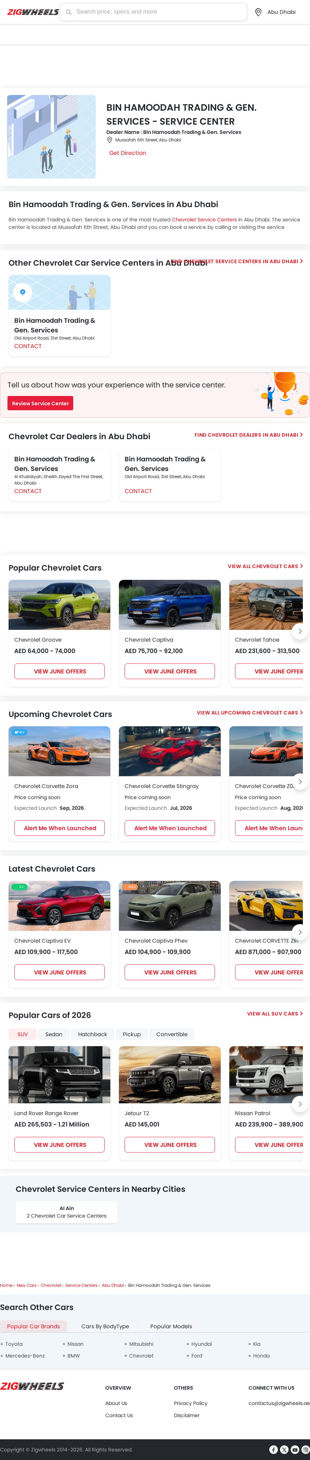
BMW (74, 1355)
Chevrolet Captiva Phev (156, 940)
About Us (116, 1403)
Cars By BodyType (105, 1326)
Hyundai (201, 1344)
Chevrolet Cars (275, 566)
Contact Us (119, 1415)
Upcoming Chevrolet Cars (260, 712)
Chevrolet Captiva (149, 639)
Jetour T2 (137, 1113)
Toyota (13, 1344)
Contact (28, 346)
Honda (261, 1355)
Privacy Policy (191, 1403)
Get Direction (127, 153)
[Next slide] (300, 631)
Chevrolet (51, 1285)
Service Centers (81, 1285)
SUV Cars (285, 1013)
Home (6, 1285)
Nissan (76, 1344)
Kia (256, 1344)
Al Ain (67, 1208)
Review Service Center (40, 403)
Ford (196, 1355)
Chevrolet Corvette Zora (46, 786)
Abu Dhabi (113, 1285)
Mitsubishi (141, 1344)
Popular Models (171, 1326)
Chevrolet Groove (37, 639)
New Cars (26, 1285)
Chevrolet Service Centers (204, 219)
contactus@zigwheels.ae (279, 1403)
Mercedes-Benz (25, 1355)
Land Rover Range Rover (46, 1113)
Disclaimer (187, 1415)
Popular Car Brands (33, 1326)
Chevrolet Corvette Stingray (162, 786)
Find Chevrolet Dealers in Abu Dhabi (246, 434)
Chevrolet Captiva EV (42, 940)
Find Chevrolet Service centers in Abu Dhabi (235, 261)
